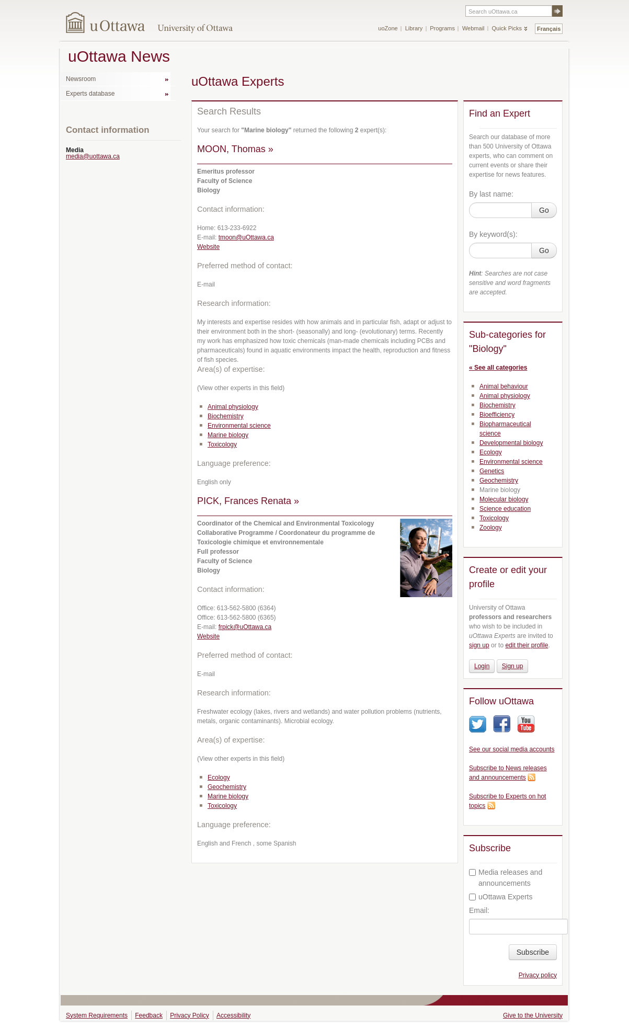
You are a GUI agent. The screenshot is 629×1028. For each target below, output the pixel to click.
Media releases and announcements (505, 877)
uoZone (387, 28)
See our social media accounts (511, 749)
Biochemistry (226, 416)
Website (208, 246)
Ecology (219, 777)
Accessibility (233, 1015)
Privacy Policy (189, 1015)
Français (549, 29)
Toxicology (222, 444)
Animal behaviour (503, 386)
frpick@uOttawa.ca (245, 627)
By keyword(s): (493, 234)
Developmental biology (511, 443)
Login (481, 666)
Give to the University (533, 1015)
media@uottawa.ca (93, 156)
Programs (442, 28)
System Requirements (97, 1015)
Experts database (90, 93)
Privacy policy (538, 975)
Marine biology (228, 435)
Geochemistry (227, 787)
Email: (479, 910)
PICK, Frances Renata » (248, 501)
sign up (479, 645)
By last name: (491, 194)
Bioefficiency (496, 414)
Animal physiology (233, 406)
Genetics (491, 471)
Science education (505, 508)
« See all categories (498, 367)
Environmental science (239, 425)
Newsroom (81, 79)
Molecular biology (503, 499)
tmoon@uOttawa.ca (246, 237)
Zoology (490, 527)
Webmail (473, 28)
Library (414, 28)
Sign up (512, 666)
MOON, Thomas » (235, 149)
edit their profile (526, 645)
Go (544, 210)
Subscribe (533, 952)
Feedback (149, 1015)
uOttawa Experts (501, 897)
